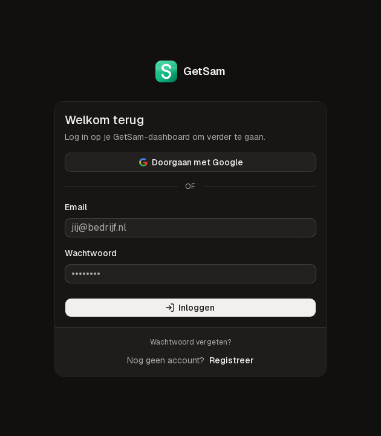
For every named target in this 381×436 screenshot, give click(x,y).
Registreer (231, 360)
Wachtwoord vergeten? (190, 342)
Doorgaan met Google (190, 162)
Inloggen (190, 307)
